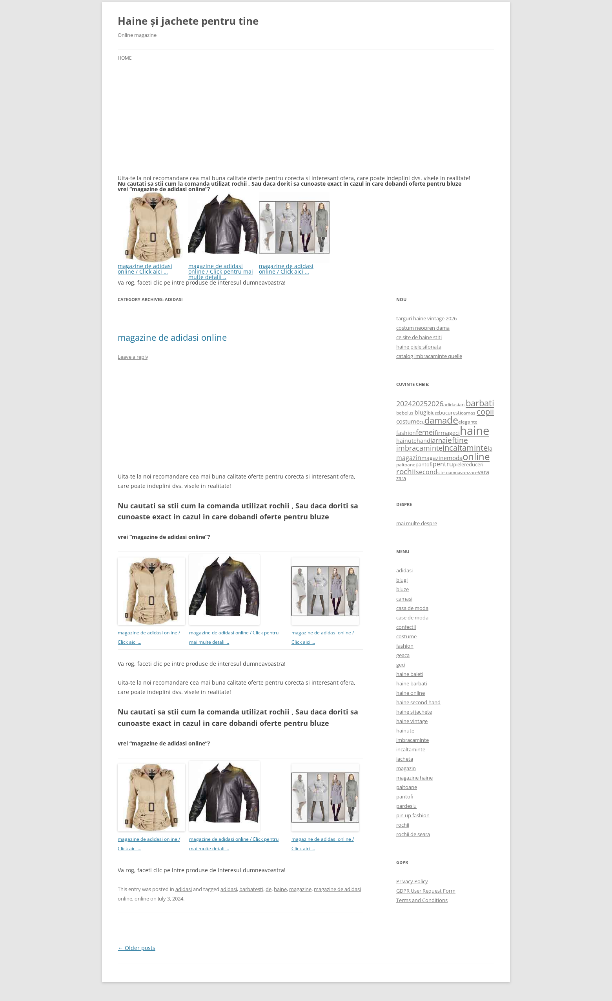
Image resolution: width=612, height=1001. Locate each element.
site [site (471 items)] (440, 472)
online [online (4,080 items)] (476, 456)
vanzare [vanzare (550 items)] (469, 472)
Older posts (136, 948)
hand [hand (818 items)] (423, 440)
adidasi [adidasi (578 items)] (451, 404)
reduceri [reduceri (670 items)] (473, 464)
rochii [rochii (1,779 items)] (406, 471)
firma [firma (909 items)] (442, 433)
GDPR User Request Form (425, 890)
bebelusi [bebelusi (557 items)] (405, 412)
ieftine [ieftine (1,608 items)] (457, 440)
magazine (300, 889)
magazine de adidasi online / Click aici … (153, 266)
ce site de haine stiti (419, 337)
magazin (406, 768)
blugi (402, 579)
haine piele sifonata (418, 346)
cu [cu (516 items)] (421, 422)
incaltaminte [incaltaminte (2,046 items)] (465, 447)
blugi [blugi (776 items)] (421, 412)
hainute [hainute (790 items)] (406, 440)
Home (125, 58)
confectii (406, 626)
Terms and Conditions (422, 900)
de (268, 889)
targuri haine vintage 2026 (426, 318)
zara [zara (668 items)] (401, 478)
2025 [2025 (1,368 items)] (420, 403)
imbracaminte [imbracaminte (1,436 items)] (419, 448)
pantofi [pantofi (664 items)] (424, 464)
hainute (405, 730)
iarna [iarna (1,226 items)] (438, 440)
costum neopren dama (423, 327)
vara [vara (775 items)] (483, 472)
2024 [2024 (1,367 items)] (404, 403)
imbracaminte (412, 739)
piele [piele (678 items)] (458, 464)
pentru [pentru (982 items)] (443, 464)
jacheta (404, 758)
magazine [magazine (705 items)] (434, 458)
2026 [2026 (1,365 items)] (435, 403)
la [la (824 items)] (490, 448)
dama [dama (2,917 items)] (435, 420)
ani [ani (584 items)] (462, 404)
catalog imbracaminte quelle (429, 356)
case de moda (412, 617)
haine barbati (411, 683)
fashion (404, 645)
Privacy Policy (412, 881)
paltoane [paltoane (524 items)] (405, 464)
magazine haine (414, 777)
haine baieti (409, 674)
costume (406, 636)
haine (280, 889)
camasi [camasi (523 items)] (469, 412)
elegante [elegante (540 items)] (467, 421)
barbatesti (251, 889)
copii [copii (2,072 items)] (485, 411)
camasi (404, 598)
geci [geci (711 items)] (454, 433)
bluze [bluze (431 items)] (433, 413)
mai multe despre (416, 523)
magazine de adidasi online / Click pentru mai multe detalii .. (223, 269)
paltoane (406, 787)
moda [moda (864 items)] (455, 458)
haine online (410, 692)
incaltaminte (410, 749)
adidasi (183, 889)
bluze (402, 589)
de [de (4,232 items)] (452, 419)
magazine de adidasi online (172, 337)
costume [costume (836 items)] (407, 421)
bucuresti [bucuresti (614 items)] (450, 412)
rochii (402, 824)
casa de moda (412, 608)
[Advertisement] (176, 126)
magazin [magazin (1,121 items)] (408, 457)
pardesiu (406, 805)
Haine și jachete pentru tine (188, 21)
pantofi (404, 796)
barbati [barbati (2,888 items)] (480, 403)
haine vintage (412, 721)
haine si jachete (414, 711)
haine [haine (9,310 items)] (474, 430)
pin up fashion (413, 815)
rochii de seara (413, 834)
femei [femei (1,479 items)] (425, 432)
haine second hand (418, 702)
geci (400, 664)
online (142, 898)
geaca (403, 655)
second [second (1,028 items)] (426, 472)
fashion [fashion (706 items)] (406, 433)
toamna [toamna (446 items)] (452, 472)
